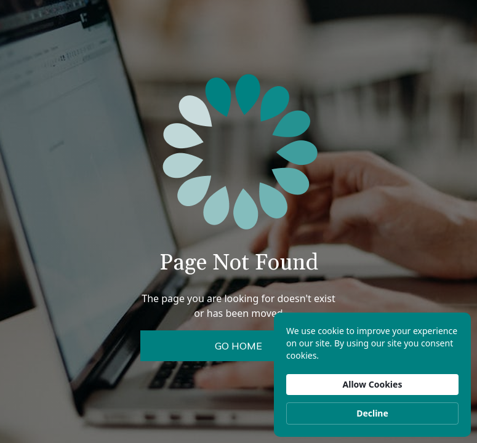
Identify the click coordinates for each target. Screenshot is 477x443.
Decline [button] (372, 413)
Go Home (238, 346)
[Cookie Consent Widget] (372, 375)
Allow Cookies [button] (373, 384)
